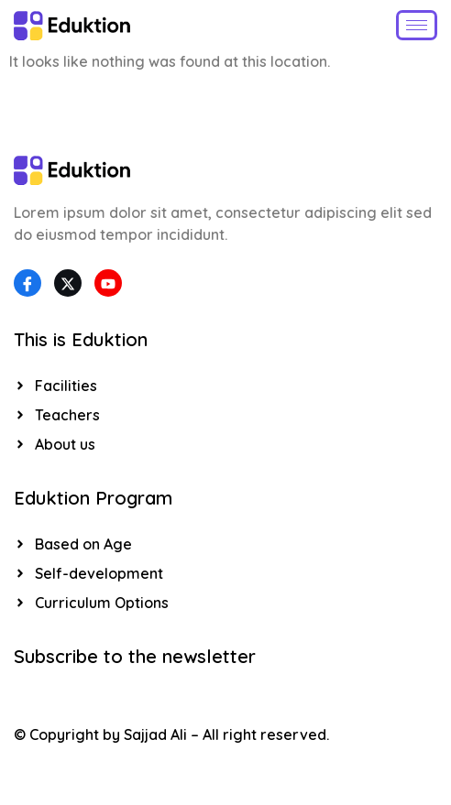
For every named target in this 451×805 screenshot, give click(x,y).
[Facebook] (27, 283)
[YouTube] (108, 283)
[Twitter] (68, 283)
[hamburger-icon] (416, 25)
